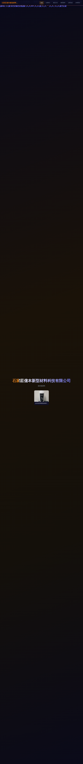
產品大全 (55, 2)
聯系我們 (63, 2)
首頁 (42, 2)
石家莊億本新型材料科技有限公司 (10, 3)
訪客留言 (78, 2)
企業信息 (70, 2)
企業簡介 (48, 2)
